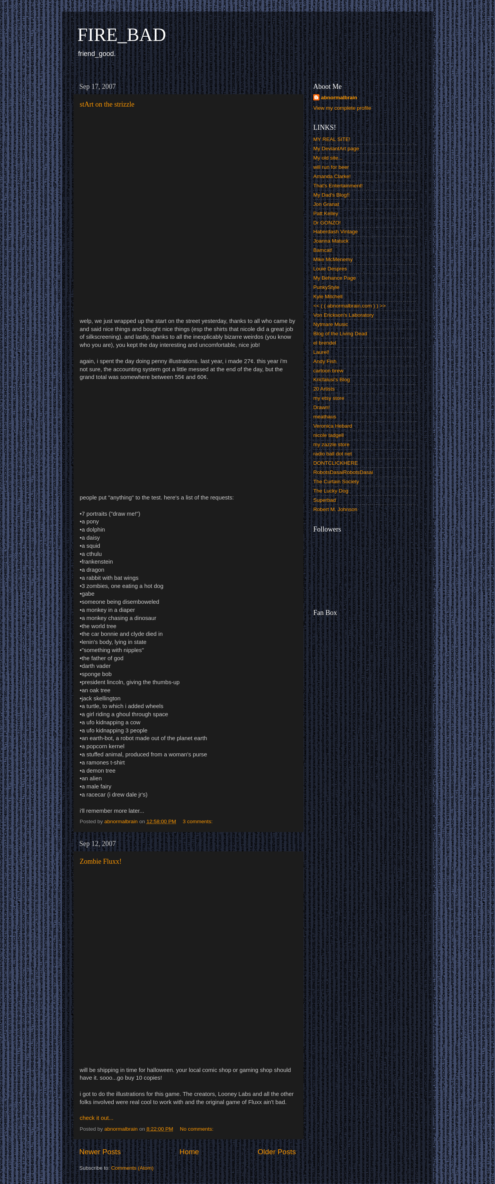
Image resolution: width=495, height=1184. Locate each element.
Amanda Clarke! (332, 176)
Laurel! (321, 352)
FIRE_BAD (121, 34)
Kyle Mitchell (328, 296)
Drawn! (321, 407)
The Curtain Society (336, 481)
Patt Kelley (325, 213)
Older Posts (277, 1152)
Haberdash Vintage (335, 231)
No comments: (197, 1129)
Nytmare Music (330, 324)
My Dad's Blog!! (331, 195)
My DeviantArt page (336, 148)
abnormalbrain (339, 97)
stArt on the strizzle (107, 104)
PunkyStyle (326, 287)
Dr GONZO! (327, 223)
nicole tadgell (328, 435)
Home (189, 1152)
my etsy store (328, 398)
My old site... (328, 158)
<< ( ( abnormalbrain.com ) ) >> (349, 306)
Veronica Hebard (332, 426)
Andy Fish (324, 361)
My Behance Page (334, 278)
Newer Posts (100, 1152)
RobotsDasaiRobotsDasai (343, 472)
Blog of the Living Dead (340, 333)
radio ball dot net (332, 454)
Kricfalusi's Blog (331, 379)
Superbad (324, 500)
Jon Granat (326, 204)
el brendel (324, 343)
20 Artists (324, 389)
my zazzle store (331, 444)
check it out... (96, 1118)
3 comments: (198, 821)
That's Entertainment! (338, 186)
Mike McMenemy (333, 259)
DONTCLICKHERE (335, 463)
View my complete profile (342, 108)
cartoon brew (328, 371)
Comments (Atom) (132, 1168)
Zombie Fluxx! (101, 861)
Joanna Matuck (331, 241)
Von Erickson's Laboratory (343, 315)
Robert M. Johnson (335, 509)
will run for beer (331, 167)
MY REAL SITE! (331, 139)
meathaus (324, 417)
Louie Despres (330, 269)
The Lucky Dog (330, 491)
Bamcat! (323, 250)
